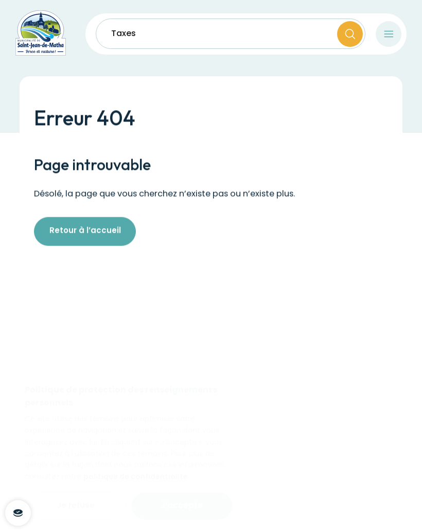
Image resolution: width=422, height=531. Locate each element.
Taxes (123, 34)
